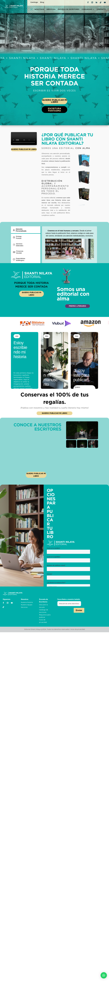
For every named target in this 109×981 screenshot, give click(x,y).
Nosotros (39, 9)
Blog (42, 2)
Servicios (50, 9)
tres (76, 336)
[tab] (26, 230)
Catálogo (34, 2)
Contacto (101, 9)
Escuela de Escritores (68, 9)
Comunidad (87, 9)
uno (16, 336)
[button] (104, 975)
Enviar (79, 610)
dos (46, 336)
